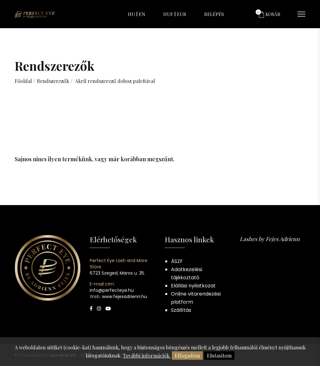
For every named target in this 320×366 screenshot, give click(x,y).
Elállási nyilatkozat (193, 285)
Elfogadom (187, 355)
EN (142, 14)
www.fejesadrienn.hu (124, 296)
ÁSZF (177, 261)
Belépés (214, 14)
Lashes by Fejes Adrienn (270, 239)
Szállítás (181, 310)
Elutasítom (219, 355)
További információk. (147, 355)
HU (131, 14)
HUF (168, 14)
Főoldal (23, 81)
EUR (181, 14)
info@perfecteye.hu (112, 290)
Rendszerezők (53, 81)
